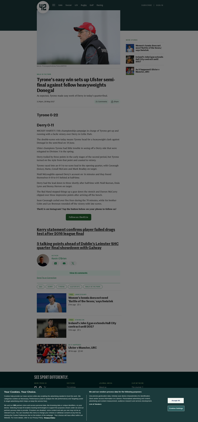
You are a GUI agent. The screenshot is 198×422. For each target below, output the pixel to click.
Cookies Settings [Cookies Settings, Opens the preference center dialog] (176, 408)
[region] (99, 405)
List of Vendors (95, 404)
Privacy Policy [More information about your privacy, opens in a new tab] (49, 418)
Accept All (176, 401)
